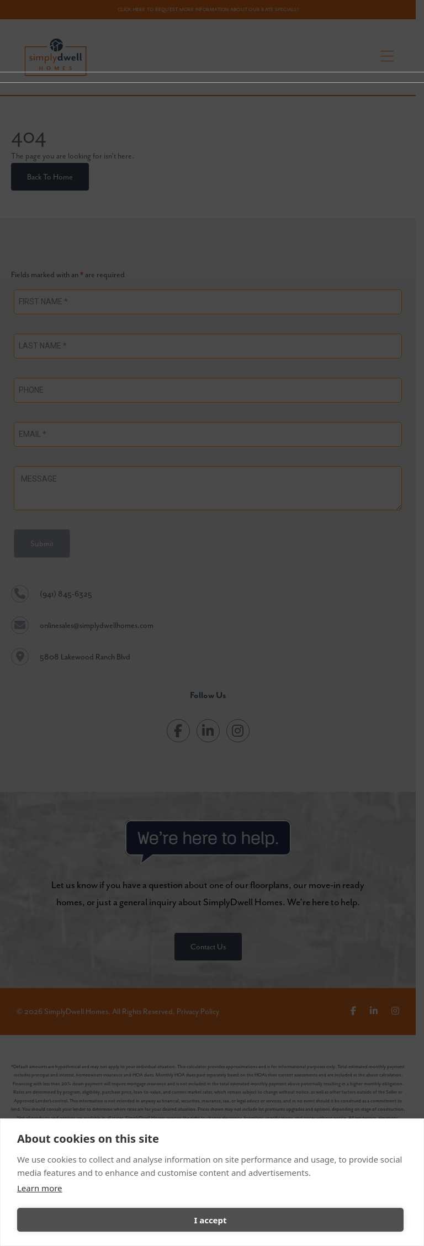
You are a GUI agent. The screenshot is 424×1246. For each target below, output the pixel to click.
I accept (210, 1220)
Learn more (39, 1188)
